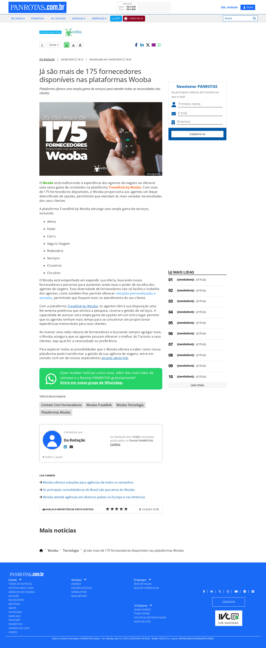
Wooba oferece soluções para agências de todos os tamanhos (86, 482)
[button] (136, 45)
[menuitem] (18, 19)
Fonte (54, 45)
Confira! (115, 444)
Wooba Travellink (99, 405)
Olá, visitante (229, 7)
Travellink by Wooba (82, 306)
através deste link (114, 358)
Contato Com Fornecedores (61, 405)
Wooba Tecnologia (130, 405)
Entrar (248, 7)
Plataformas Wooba (55, 412)
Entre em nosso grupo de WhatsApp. (91, 382)
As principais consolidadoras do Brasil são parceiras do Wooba (87, 490)
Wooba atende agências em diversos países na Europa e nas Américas (92, 497)
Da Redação (47, 59)
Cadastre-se (197, 134)
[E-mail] (71, 446)
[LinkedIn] (65, 446)
